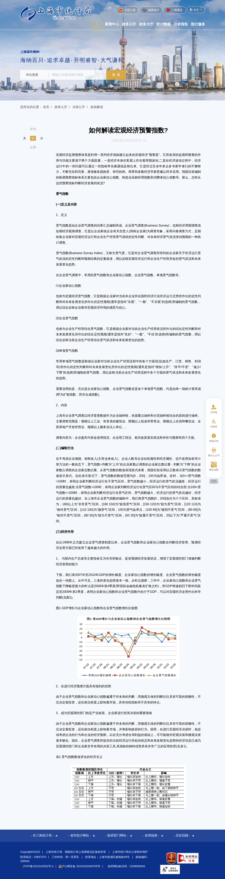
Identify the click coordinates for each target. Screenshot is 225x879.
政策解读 (97, 107)
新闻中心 (112, 24)
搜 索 (117, 74)
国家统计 (151, 10)
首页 (46, 107)
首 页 (97, 24)
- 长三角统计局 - (42, 835)
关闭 (213, 481)
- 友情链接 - (151, 835)
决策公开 (78, 107)
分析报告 (181, 24)
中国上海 (127, 10)
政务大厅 (146, 24)
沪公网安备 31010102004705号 (79, 865)
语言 (196, 9)
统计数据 (163, 24)
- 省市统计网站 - (79, 835)
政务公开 (129, 24)
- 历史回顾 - (182, 835)
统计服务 (198, 24)
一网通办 (175, 10)
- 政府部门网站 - (116, 835)
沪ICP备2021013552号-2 (37, 865)
